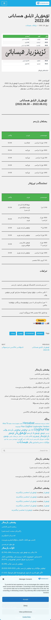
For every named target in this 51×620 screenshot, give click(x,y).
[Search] (28, 450)
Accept (25, 599)
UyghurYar (30, 333)
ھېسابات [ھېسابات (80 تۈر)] (22, 442)
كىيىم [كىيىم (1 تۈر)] (24, 439)
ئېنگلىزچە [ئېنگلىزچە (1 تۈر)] (26, 436)
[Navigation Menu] (4, 3)
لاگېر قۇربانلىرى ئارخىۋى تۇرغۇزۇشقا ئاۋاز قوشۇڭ (25, 573)
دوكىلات (34, 25)
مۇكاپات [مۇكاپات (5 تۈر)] (46, 442)
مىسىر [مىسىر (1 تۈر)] (10, 439)
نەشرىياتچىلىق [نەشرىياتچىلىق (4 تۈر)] (38, 442)
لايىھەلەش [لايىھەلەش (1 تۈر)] (14, 439)
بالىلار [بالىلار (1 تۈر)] (20, 436)
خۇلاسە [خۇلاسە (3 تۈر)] (46, 439)
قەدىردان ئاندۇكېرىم (42, 383)
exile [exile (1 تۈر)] (21, 423)
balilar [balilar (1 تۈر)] (10, 423)
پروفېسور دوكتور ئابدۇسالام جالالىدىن (36, 412)
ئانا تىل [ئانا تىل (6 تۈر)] (30, 430)
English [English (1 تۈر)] (17, 423)
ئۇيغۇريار (20, 333)
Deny (25, 606)
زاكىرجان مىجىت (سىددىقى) (39, 378)
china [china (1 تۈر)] (13, 423)
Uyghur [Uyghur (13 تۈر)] (28, 426)
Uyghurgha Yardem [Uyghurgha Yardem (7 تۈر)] (41, 426)
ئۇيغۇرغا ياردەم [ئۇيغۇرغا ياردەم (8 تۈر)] (33, 433)
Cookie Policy (27, 617)
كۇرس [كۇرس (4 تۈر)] (20, 439)
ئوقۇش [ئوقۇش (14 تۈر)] (24, 429)
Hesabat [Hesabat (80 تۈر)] (28, 423)
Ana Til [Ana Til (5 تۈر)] (5, 423)
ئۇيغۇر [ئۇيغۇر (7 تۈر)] (42, 433)
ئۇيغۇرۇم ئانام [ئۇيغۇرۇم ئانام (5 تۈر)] (34, 436)
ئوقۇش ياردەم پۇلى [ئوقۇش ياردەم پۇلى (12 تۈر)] (11, 429)
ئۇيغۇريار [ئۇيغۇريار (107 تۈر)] (21, 432)
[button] (3, 579)
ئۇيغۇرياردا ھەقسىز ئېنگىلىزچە (26, 492)
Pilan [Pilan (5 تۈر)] (23, 426)
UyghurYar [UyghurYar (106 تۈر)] (41, 429)
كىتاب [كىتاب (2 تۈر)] (27, 439)
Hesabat (40, 333)
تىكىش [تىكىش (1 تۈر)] (11, 436)
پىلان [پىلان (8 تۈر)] (30, 442)
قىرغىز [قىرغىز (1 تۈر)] (31, 439)
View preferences (25, 612)
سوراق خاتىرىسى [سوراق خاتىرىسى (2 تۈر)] (38, 439)
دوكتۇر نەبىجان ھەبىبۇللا (41, 403)
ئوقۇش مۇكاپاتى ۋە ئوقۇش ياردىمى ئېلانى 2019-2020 (26, 568)
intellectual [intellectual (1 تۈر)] (37, 423)
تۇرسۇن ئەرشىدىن (42, 392)
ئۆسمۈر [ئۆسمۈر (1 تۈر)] (47, 433)
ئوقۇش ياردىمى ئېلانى (15, 564)
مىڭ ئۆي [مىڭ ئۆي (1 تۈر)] (6, 439)
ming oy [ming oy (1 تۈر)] (43, 423)
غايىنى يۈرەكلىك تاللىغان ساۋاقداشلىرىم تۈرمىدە (32, 387)
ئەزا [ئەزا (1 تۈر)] (23, 436)
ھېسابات (28, 25)
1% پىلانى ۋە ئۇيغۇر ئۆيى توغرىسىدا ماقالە (22, 552)
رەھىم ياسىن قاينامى (42, 374)
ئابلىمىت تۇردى (44, 407)
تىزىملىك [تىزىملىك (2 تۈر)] (15, 436)
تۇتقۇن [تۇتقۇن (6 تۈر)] (6, 436)
